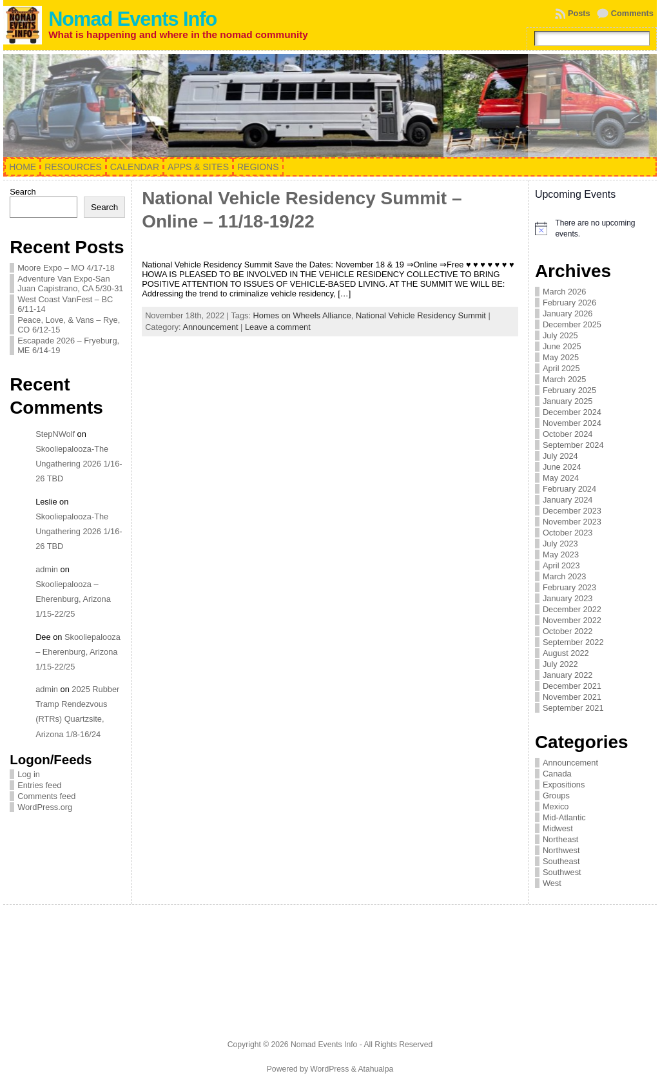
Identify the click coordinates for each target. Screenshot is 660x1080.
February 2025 (569, 390)
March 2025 (565, 379)
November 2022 (572, 620)
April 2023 (561, 565)
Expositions (564, 784)
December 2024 (572, 412)
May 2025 (561, 357)
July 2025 (560, 335)
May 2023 (561, 554)
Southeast (561, 861)
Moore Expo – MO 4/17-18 (66, 268)
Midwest (558, 828)
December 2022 (572, 609)
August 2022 (566, 653)
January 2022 (568, 675)
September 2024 (573, 445)
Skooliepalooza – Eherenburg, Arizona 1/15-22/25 (73, 599)
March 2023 (565, 576)
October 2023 (568, 532)
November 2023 (572, 521)
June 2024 (562, 467)
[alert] (592, 228)
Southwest (562, 872)
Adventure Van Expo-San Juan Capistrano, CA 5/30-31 (70, 283)
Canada (557, 773)
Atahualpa (375, 1069)
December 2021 (572, 686)
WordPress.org (44, 807)
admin (46, 569)
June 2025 (562, 346)
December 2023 (572, 511)
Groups (556, 795)
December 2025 (572, 324)
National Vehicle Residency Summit (421, 315)
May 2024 (561, 478)
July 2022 (560, 664)
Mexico (556, 806)
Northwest (561, 850)
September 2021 (573, 708)
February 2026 (569, 302)
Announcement (210, 327)
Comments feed (46, 796)
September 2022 (573, 642)
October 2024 (568, 434)
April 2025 (561, 368)
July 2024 (560, 456)
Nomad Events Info (132, 19)
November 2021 (572, 697)
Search (23, 192)
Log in (28, 774)
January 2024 (568, 500)
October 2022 (568, 631)
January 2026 (568, 313)
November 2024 (572, 423)
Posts (579, 13)
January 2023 (568, 598)
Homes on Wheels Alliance (302, 315)
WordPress (329, 1069)
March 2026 (565, 291)
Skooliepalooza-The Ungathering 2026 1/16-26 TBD (78, 463)
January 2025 (568, 401)
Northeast (560, 839)
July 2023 (560, 543)
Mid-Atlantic (564, 817)
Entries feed (39, 785)
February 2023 (569, 587)
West (552, 883)
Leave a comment (278, 327)
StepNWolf (55, 434)
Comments (632, 13)
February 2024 (569, 489)
